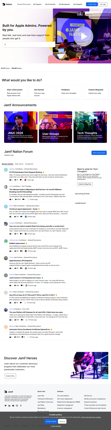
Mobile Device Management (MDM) (68, 402)
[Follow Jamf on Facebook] (21, 406)
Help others (19, 164)
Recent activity (7, 164)
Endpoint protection (90, 402)
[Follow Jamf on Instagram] (17, 406)
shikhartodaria (14, 240)
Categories (29, 164)
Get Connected (51, 4)
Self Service (88, 396)
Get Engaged (78, 4)
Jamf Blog (40, 405)
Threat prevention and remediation (95, 405)
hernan (11, 309)
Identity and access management (95, 399)
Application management (65, 405)
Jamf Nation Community (45, 402)
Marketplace (41, 408)
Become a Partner (43, 411)
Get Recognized (65, 4)
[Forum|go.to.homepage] (7, 4)
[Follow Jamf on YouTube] (13, 405)
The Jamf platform (63, 396)
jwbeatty (12, 169)
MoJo (11, 292)
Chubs (11, 257)
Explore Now (10, 376)
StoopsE (12, 274)
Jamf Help (40, 396)
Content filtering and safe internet (95, 408)
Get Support (38, 4)
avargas (11, 223)
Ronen (11, 206)
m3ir (10, 186)
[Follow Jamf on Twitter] (6, 405)
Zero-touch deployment (64, 399)
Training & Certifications (45, 399)
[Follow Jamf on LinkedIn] (9, 406)
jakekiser (12, 326)
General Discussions (24, 4)
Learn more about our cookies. (91, 417)
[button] (55, 426)
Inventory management (64, 408)
